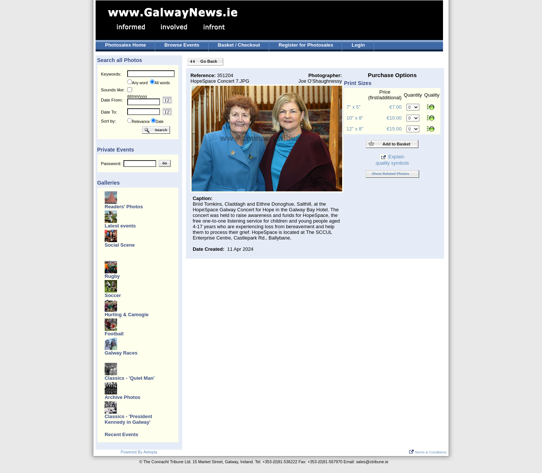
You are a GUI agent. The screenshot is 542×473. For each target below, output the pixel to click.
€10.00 (394, 118)
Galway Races (121, 353)
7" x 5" (354, 107)
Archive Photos (122, 397)
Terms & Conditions (427, 452)
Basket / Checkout (239, 45)
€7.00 (395, 107)
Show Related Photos (390, 173)
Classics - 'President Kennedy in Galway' (128, 419)
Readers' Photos (124, 206)
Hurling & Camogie (127, 314)
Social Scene (120, 245)
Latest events (120, 226)
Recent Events (121, 434)
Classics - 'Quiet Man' (130, 378)
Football (114, 334)
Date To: (109, 111)
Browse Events (181, 45)
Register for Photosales (306, 45)
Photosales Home (125, 45)
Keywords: (111, 73)
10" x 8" (355, 118)
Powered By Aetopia (138, 452)
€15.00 (394, 129)
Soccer (113, 295)
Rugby (112, 276)
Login (358, 45)
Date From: (112, 99)
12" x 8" (355, 129)
